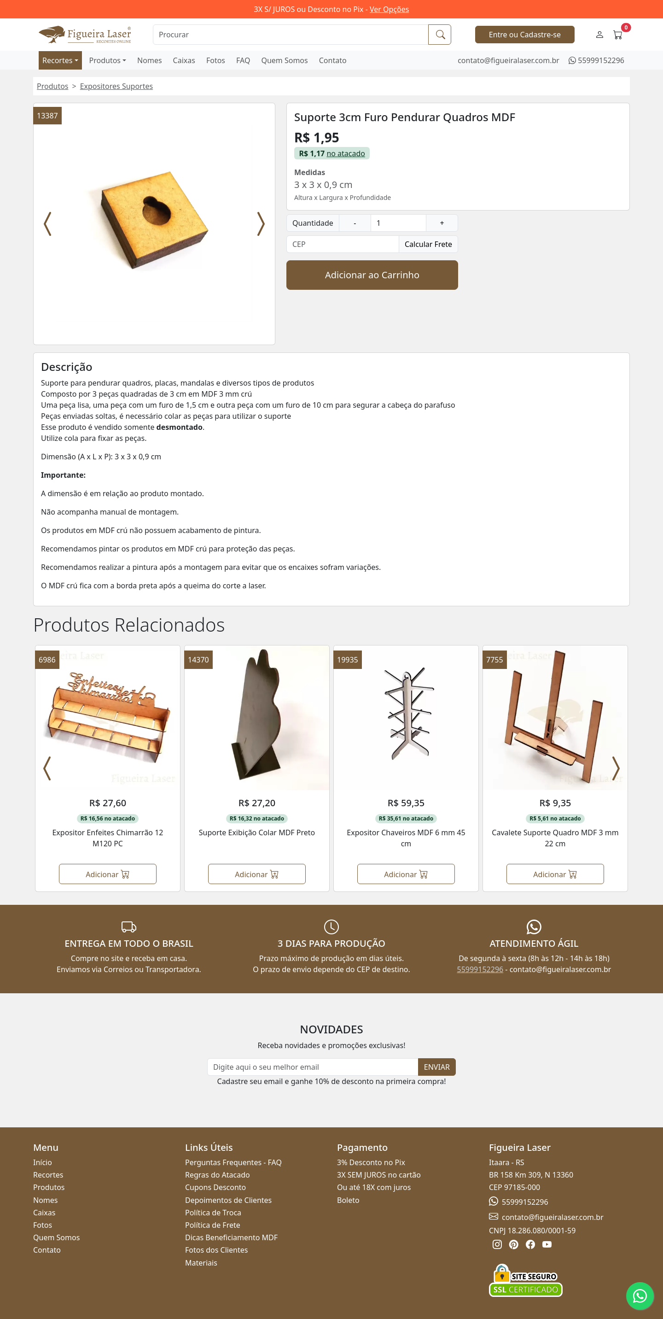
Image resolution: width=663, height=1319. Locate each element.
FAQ (243, 60)
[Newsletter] (313, 1067)
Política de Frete (212, 1225)
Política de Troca (213, 1213)
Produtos (105, 60)
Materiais (201, 1263)
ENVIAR (437, 1067)
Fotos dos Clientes (216, 1250)
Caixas (184, 60)
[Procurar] (291, 34)
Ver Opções (389, 9)
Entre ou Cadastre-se (525, 34)
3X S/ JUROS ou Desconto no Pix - (331, 9)
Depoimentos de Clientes (228, 1200)
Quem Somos (284, 60)
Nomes (149, 60)
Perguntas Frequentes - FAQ (233, 1162)
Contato (333, 60)
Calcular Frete (428, 244)
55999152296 (601, 60)
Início (42, 1162)
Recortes (57, 60)
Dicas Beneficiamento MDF (231, 1237)
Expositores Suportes (116, 86)
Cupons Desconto (215, 1187)
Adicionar (107, 874)
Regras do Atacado (217, 1175)
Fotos (215, 60)
